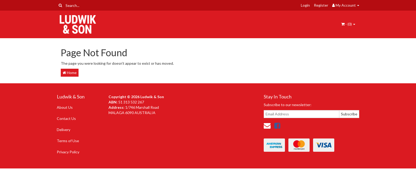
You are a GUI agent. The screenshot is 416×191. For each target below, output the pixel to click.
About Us (65, 107)
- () (348, 24)
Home (70, 72)
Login (305, 5)
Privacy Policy (68, 152)
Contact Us (66, 118)
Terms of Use (68, 140)
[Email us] (267, 125)
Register (321, 5)
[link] (277, 125)
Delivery (63, 129)
